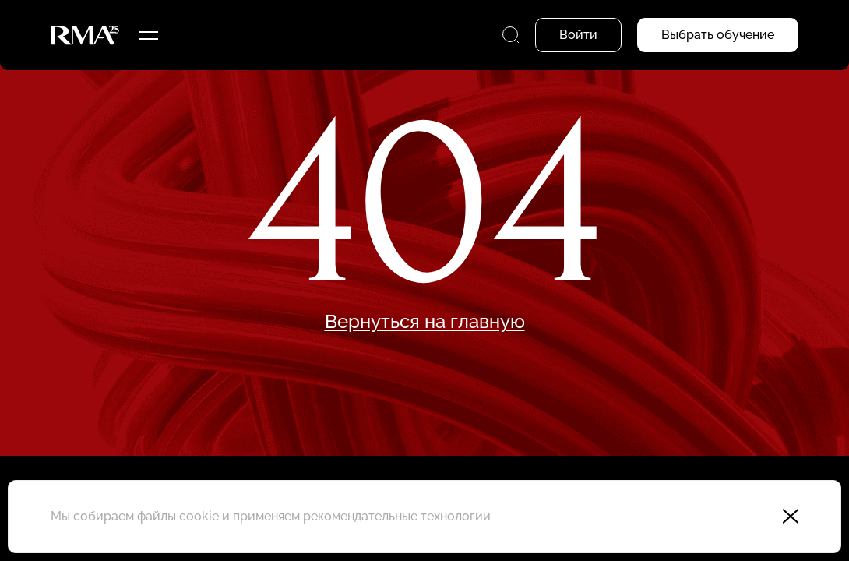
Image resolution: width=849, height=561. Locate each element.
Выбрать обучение (717, 34)
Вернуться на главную (425, 322)
